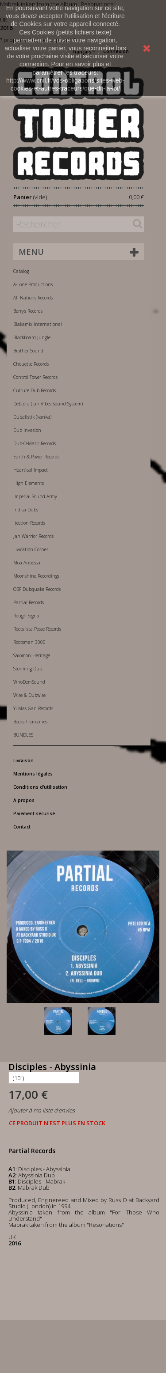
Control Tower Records (35, 377)
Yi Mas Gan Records (33, 708)
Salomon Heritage (31, 655)
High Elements (28, 483)
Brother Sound (28, 351)
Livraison (23, 760)
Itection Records (29, 523)
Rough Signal (27, 616)
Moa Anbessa (26, 563)
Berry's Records (27, 311)
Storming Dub (27, 669)
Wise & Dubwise (29, 695)
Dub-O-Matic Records (34, 443)
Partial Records (28, 602)
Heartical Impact (30, 470)
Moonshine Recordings (36, 576)
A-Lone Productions (33, 284)
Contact (22, 827)
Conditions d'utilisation (40, 787)
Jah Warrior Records (33, 536)
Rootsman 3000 (29, 642)
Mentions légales (33, 774)
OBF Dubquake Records (37, 589)
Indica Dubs (25, 510)
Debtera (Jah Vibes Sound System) (48, 404)
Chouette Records (31, 364)
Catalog (21, 271)
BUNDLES (23, 735)
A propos (24, 800)
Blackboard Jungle (31, 337)
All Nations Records (33, 298)
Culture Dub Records (34, 390)
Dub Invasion (27, 430)
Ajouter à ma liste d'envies (41, 1110)
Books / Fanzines (30, 722)
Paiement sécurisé (34, 813)
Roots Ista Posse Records (37, 629)
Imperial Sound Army (35, 496)
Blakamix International (37, 324)
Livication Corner (30, 549)
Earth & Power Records (36, 457)
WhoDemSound (29, 682)
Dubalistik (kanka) (32, 417)
